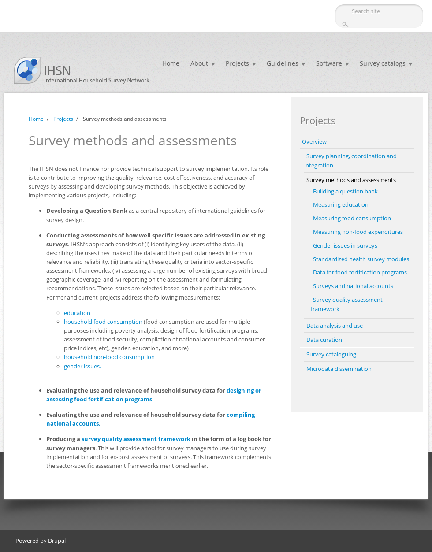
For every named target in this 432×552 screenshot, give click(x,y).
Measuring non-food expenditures (358, 232)
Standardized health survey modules (361, 259)
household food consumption (103, 322)
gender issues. (82, 366)
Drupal (57, 541)
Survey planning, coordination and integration (350, 160)
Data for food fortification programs (360, 272)
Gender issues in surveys (345, 245)
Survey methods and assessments (351, 180)
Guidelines (282, 63)
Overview (314, 141)
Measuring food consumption (352, 218)
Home (170, 63)
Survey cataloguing (331, 354)
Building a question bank (345, 191)
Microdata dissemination (339, 369)
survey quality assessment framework (136, 439)
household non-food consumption (109, 357)
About (199, 63)
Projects (237, 63)
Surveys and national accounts (353, 286)
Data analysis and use (334, 326)
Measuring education (341, 204)
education (77, 313)
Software (329, 63)
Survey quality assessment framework (347, 304)
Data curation (324, 340)
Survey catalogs (383, 63)
